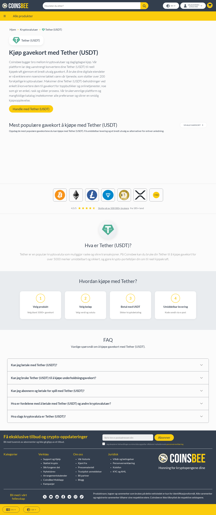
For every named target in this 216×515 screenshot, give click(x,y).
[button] (209, 5)
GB (31, 509)
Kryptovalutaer (29, 29)
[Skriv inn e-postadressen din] (127, 437)
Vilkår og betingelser (123, 459)
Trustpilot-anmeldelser (90, 471)
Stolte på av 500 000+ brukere (113, 208)
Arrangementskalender (55, 475)
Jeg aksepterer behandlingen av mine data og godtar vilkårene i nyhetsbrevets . (145, 444)
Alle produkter (23, 16)
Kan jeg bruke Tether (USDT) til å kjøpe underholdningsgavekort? (53, 378)
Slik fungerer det (51, 467)
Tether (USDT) (52, 29)
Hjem (13, 29)
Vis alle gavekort (193, 125)
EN (170, 6)
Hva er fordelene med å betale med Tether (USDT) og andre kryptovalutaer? (61, 404)
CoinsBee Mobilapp (53, 479)
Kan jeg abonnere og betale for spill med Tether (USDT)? (47, 391)
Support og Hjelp (52, 459)
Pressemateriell (86, 467)
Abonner (164, 437)
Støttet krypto (50, 463)
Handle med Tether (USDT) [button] (31, 109)
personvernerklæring (174, 444)
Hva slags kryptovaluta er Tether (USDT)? (38, 416)
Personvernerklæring (124, 463)
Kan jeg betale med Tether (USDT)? (34, 365)
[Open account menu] (193, 6)
